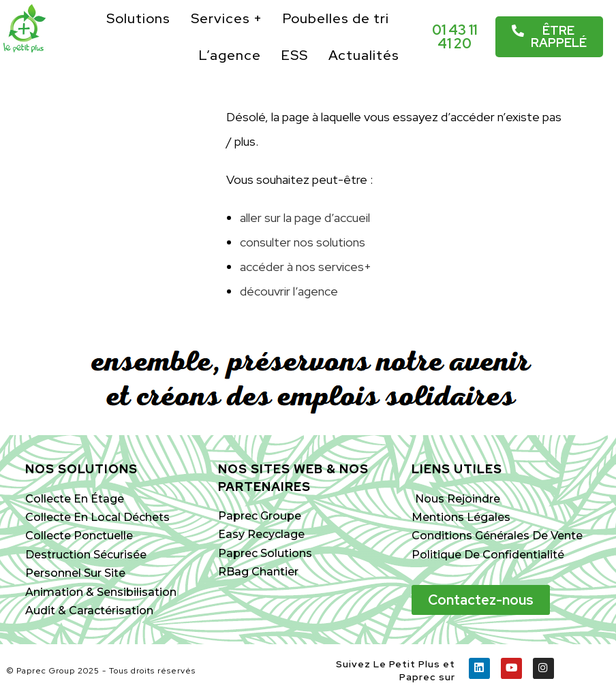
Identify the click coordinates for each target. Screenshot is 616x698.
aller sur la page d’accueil (305, 217)
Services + (226, 18)
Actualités (363, 55)
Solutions (138, 18)
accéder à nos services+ (305, 266)
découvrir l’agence (289, 291)
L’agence (230, 55)
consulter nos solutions (302, 242)
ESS (294, 55)
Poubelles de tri (336, 18)
